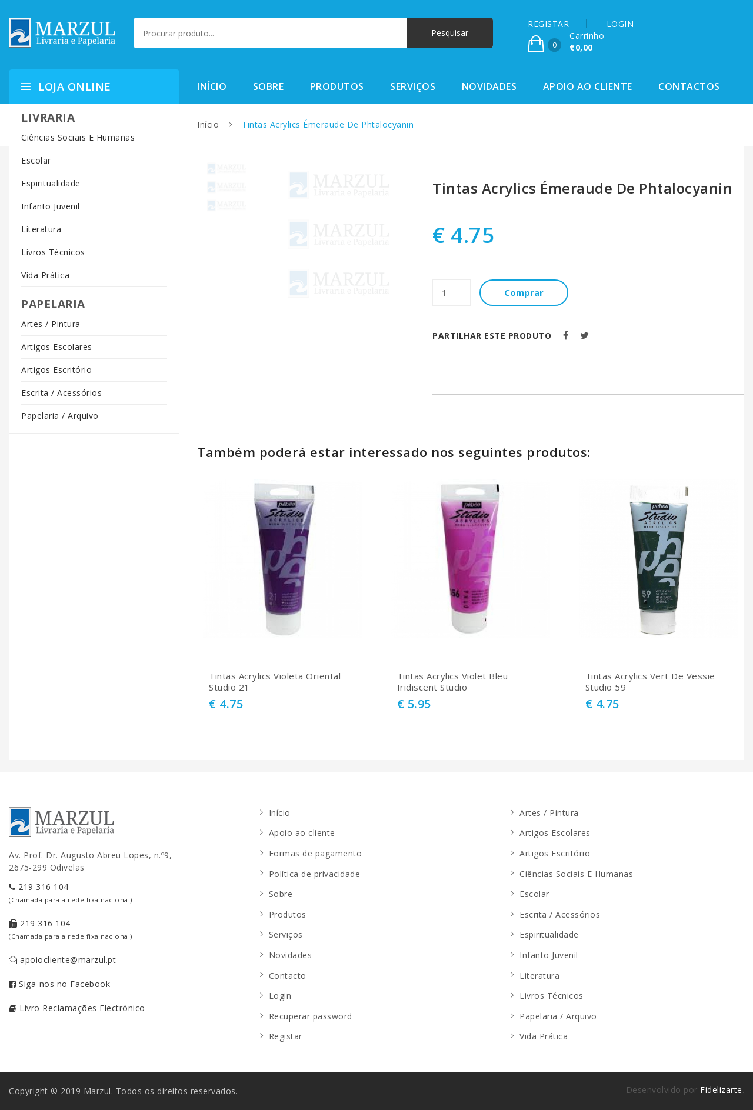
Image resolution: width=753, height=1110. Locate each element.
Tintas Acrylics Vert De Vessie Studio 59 (650, 682)
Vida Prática (45, 275)
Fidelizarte (721, 1089)
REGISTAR (548, 23)
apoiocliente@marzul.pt (62, 959)
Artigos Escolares (56, 346)
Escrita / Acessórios (61, 392)
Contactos (689, 86)
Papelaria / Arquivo (60, 415)
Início (211, 86)
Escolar (36, 160)
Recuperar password (310, 1016)
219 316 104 (70, 892)
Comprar (524, 292)
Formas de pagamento (315, 853)
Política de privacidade (315, 873)
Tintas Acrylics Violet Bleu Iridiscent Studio (452, 682)
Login (280, 995)
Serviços (412, 86)
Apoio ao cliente (587, 86)
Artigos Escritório (56, 369)
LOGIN (620, 23)
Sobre (268, 86)
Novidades (489, 86)
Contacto (287, 975)
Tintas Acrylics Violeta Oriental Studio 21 (275, 682)
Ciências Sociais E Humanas (78, 137)
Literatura (41, 229)
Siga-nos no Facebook (59, 983)
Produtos (337, 86)
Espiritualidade (51, 183)
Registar (285, 1036)
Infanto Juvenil (50, 206)
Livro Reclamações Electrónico (77, 1008)
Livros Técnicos (53, 252)
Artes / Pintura (51, 323)
